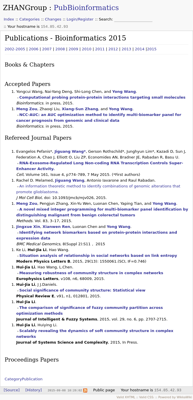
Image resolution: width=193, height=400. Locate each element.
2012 (113, 49)
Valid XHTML (125, 397)
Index (9, 19)
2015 (151, 49)
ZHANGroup (25, 8)
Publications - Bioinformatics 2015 (65, 38)
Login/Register (80, 19)
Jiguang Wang (69, 180)
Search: (106, 19)
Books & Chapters (29, 65)
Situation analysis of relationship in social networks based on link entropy (98, 255)
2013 (126, 49)
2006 (34, 49)
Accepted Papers (27, 84)
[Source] (12, 390)
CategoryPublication (24, 379)
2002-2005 (15, 49)
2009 (73, 49)
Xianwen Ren (56, 226)
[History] (34, 390)
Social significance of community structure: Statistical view (82, 290)
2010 (87, 49)
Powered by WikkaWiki (175, 397)
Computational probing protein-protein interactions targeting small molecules (102, 97)
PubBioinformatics (86, 8)
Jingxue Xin (28, 226)
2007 (47, 49)
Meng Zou (26, 109)
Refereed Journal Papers (38, 138)
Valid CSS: (146, 397)
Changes (53, 19)
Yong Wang (124, 91)
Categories (29, 19)
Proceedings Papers (32, 360)
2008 (60, 49)
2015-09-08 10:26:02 (65, 390)
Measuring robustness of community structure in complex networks (91, 273)
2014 (140, 49)
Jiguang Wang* (70, 151)
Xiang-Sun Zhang (80, 109)
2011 (100, 49)
